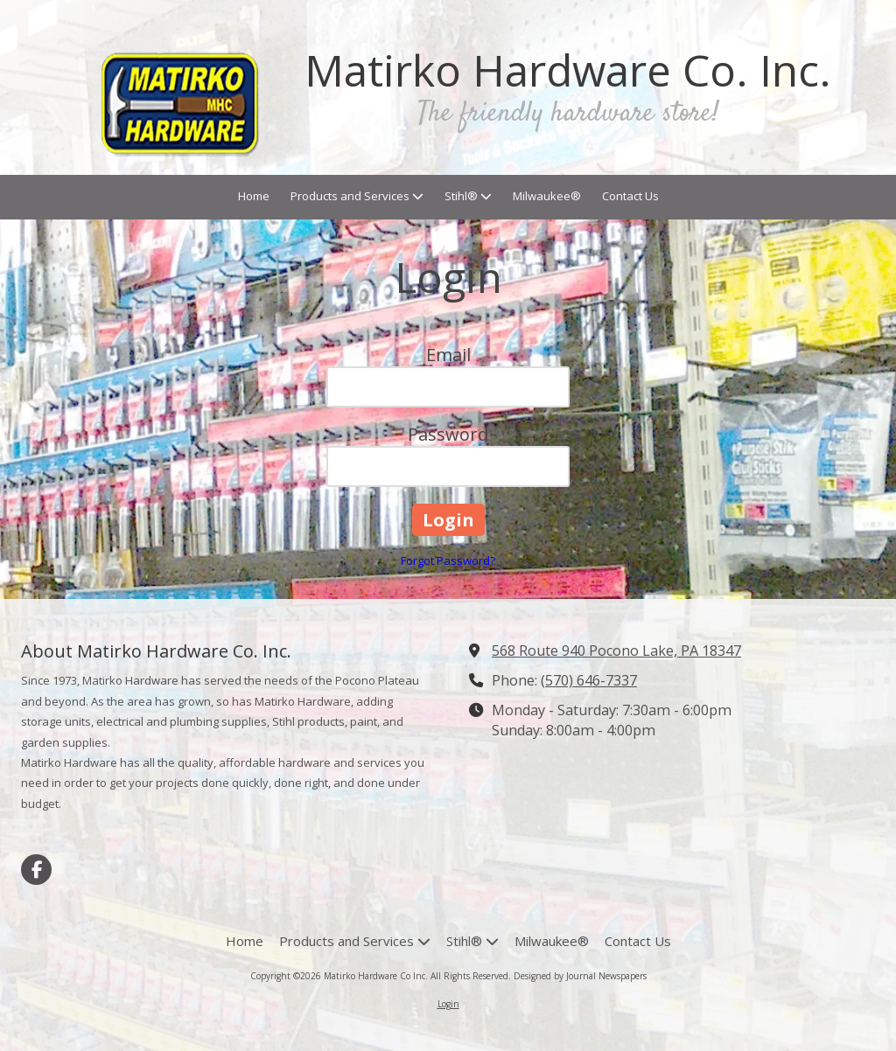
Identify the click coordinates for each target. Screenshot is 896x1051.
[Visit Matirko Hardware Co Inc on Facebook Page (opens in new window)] (36, 869)
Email (448, 354)
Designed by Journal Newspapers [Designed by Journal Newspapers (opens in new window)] (580, 976)
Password (448, 434)
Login (448, 1004)
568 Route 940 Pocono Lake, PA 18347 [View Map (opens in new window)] (616, 650)
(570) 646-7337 (589, 680)
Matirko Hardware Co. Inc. (567, 70)
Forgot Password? (448, 560)
